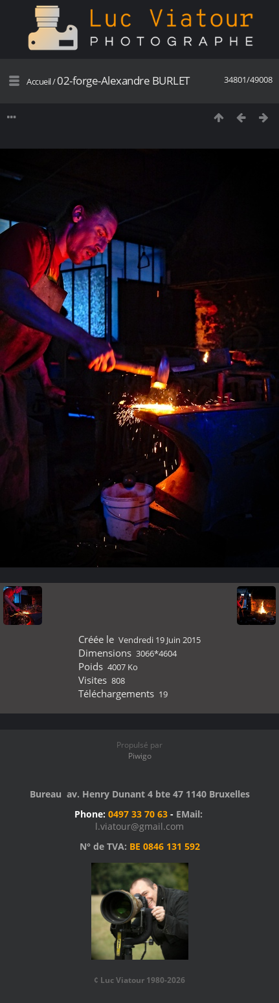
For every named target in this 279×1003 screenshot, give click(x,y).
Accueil (39, 81)
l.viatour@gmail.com (139, 826)
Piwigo (139, 755)
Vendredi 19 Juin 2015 (159, 640)
